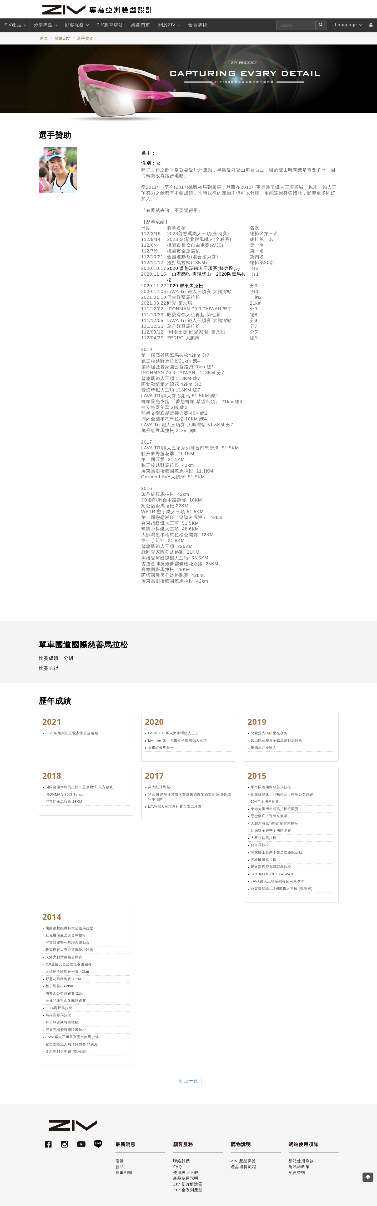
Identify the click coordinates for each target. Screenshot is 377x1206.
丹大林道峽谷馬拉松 (62, 1022)
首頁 (44, 38)
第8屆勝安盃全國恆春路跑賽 (69, 964)
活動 (119, 1161)
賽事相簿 (123, 1172)
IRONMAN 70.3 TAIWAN (272, 874)
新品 (119, 1166)
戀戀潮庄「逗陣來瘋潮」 (271, 816)
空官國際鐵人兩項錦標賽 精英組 (72, 1044)
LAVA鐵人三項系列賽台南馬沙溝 (175, 806)
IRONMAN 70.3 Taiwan (66, 794)
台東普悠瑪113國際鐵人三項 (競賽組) (282, 889)
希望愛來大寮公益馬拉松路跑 (69, 950)
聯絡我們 (181, 1161)
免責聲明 (297, 1172)
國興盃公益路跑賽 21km (66, 993)
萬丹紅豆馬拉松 (161, 787)
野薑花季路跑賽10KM (63, 979)
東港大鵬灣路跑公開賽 (64, 957)
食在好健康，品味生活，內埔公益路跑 (282, 794)
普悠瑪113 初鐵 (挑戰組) (66, 1051)
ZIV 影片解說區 (188, 1184)
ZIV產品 (15, 25)
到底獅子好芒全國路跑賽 (271, 830)
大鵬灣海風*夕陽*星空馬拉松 (274, 823)
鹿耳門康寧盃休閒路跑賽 (66, 1000)
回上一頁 (188, 1080)
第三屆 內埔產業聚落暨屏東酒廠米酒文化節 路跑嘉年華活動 (190, 796)
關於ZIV (169, 25)
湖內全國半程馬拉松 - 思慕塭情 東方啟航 (79, 787)
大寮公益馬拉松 (264, 838)
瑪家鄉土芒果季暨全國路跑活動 (276, 852)
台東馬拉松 (260, 845)
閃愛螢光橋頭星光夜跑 (269, 733)
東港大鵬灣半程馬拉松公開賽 (275, 809)
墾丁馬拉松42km (59, 986)
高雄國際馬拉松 (264, 860)
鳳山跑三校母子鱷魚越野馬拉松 (276, 740)
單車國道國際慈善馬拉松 (271, 787)
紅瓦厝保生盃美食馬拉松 (66, 935)
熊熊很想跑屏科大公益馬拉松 (69, 928)
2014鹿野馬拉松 (59, 1008)
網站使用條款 (301, 1161)
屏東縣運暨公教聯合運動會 (68, 943)
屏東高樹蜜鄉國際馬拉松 (271, 867)
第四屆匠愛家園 (264, 748)
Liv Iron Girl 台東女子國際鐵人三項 (177, 740)
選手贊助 (85, 38)
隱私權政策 (299, 1166)
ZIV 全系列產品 (188, 1190)
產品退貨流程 (243, 1166)
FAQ (177, 1166)
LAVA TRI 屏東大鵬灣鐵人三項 (173, 733)
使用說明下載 (185, 1172)
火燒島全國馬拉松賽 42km (67, 972)
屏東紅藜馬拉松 (161, 748)
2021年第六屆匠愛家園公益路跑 (72, 733)
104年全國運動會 (265, 801)
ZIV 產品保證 (243, 1161)
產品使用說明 (185, 1178)
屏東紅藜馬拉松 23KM (64, 801)
